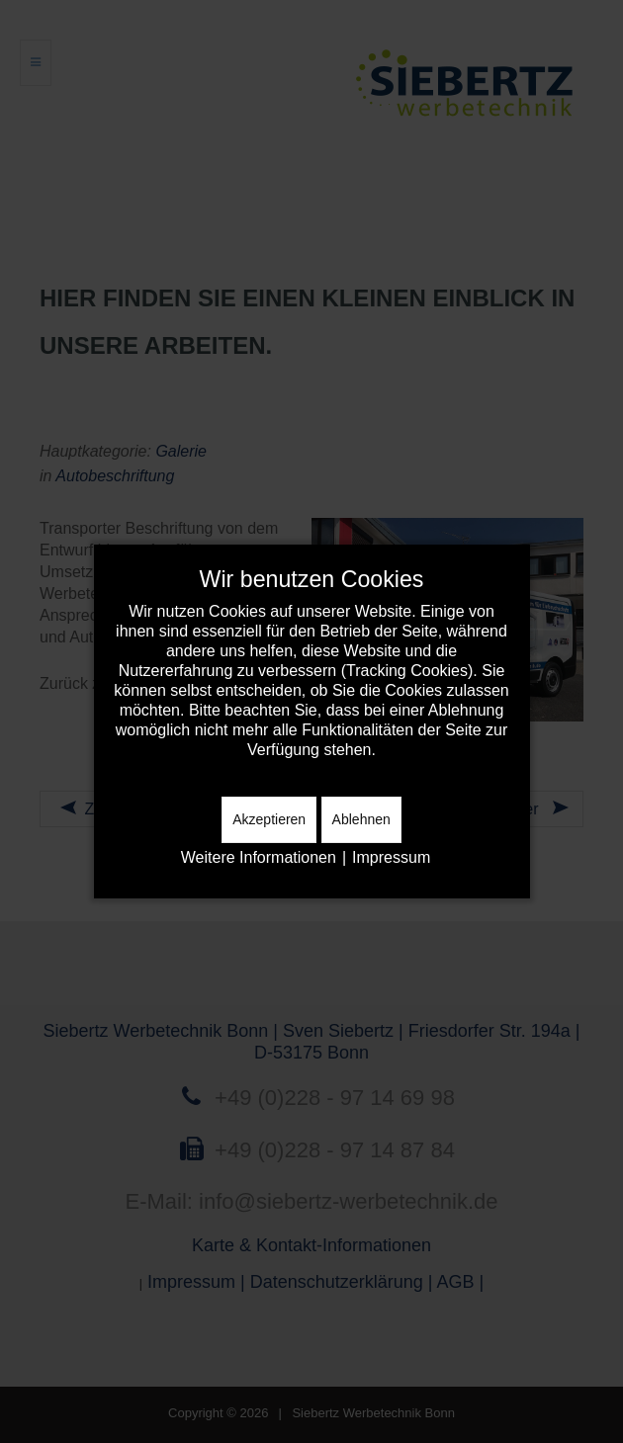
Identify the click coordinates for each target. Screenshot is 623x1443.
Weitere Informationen (258, 857)
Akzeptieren (269, 819)
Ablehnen (361, 819)
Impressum (391, 857)
